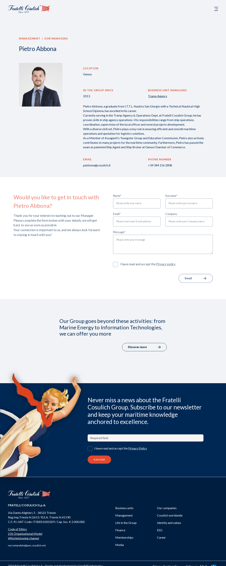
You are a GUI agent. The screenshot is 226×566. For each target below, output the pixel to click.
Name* (117, 192)
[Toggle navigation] (216, 9)
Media (119, 545)
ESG (159, 530)
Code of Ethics (17, 529)
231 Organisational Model (25, 533)
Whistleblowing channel (23, 538)
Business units (124, 508)
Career (161, 537)
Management (29, 38)
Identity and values (169, 522)
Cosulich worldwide (169, 515)
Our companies (167, 508)
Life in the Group (126, 522)
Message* (120, 231)
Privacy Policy (137, 448)
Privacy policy (169, 266)
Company (175, 212)
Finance (120, 530)
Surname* (175, 192)
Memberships (124, 537)
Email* (117, 212)
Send (202, 281)
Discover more (144, 347)
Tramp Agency (157, 96)
